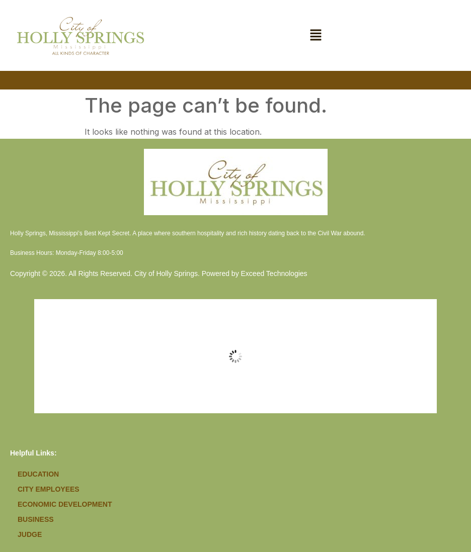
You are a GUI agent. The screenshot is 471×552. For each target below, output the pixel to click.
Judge (30, 534)
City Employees (49, 489)
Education (38, 474)
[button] (316, 35)
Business (36, 519)
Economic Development (65, 504)
